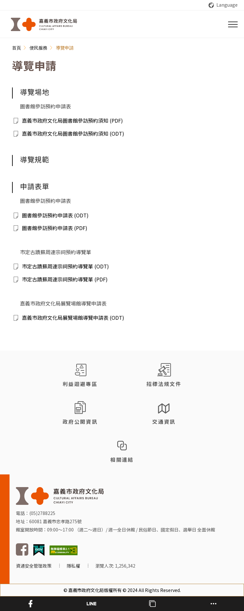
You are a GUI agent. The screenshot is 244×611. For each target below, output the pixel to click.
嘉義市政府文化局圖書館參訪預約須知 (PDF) (72, 120)
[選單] (233, 24)
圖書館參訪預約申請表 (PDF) (54, 228)
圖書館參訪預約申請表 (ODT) (55, 215)
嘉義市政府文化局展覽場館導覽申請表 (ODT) (73, 317)
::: (15, 42)
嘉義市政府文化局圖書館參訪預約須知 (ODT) (73, 133)
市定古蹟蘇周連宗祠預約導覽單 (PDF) (65, 279)
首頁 (16, 47)
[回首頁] (43, 24)
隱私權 (73, 566)
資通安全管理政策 (33, 566)
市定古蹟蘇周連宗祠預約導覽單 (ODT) (65, 266)
